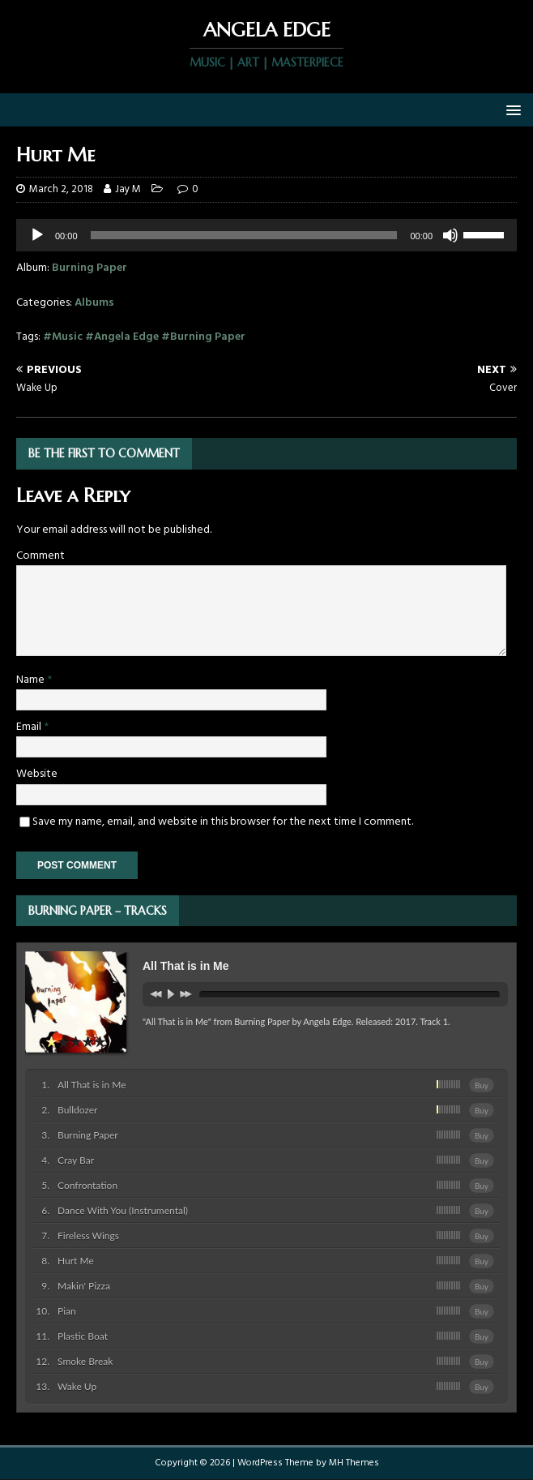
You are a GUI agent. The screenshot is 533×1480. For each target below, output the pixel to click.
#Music (63, 337)
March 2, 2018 (61, 189)
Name (31, 680)
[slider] (486, 233)
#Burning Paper (203, 337)
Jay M (128, 189)
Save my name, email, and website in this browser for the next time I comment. (222, 822)
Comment (40, 556)
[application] (266, 235)
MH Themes (354, 1463)
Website (37, 774)
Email (30, 727)
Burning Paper (89, 268)
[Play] (37, 235)
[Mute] (450, 235)
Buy (481, 1085)
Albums (94, 303)
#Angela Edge (122, 337)
